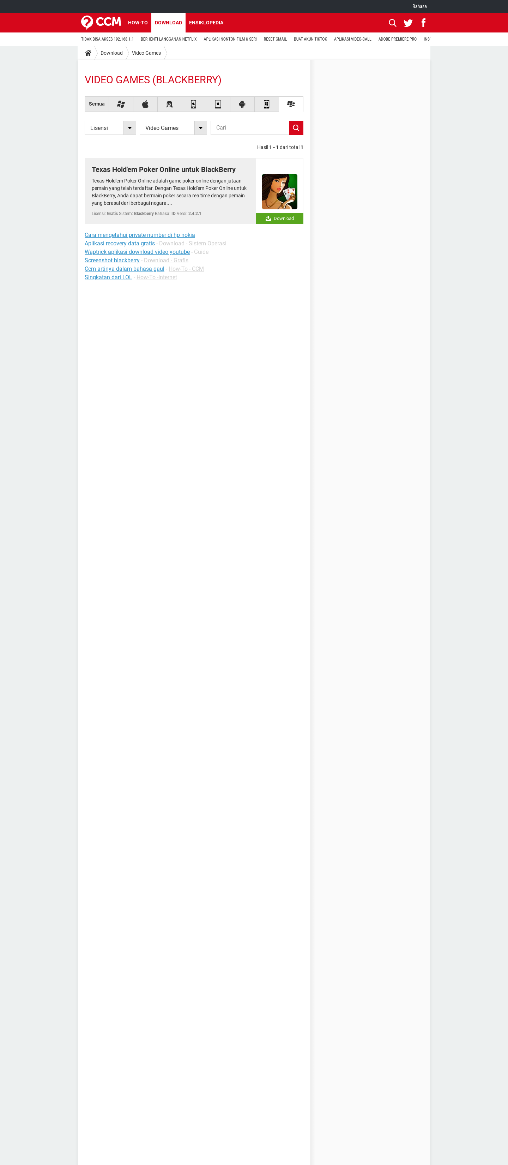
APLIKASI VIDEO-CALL (352, 39)
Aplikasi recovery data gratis (120, 243)
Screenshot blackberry (112, 260)
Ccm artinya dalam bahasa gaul (124, 268)
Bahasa (419, 6)
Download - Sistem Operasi (192, 243)
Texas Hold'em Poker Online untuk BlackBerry (164, 169)
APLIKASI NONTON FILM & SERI (230, 39)
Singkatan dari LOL (108, 277)
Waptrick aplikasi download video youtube (137, 252)
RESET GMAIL (275, 39)
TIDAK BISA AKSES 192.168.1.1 (107, 39)
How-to (138, 22)
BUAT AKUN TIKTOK (310, 39)
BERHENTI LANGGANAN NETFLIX (168, 39)
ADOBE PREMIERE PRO (398, 39)
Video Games (146, 53)
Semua (97, 104)
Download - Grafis (166, 260)
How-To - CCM (186, 268)
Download (168, 22)
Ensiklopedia (206, 22)
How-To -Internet (157, 277)
